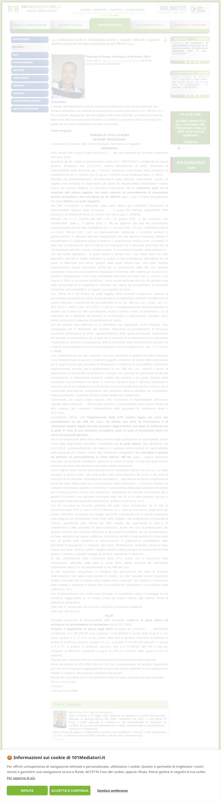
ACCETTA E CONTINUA (69, 790)
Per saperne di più (21, 778)
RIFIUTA (27, 790)
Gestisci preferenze (112, 790)
